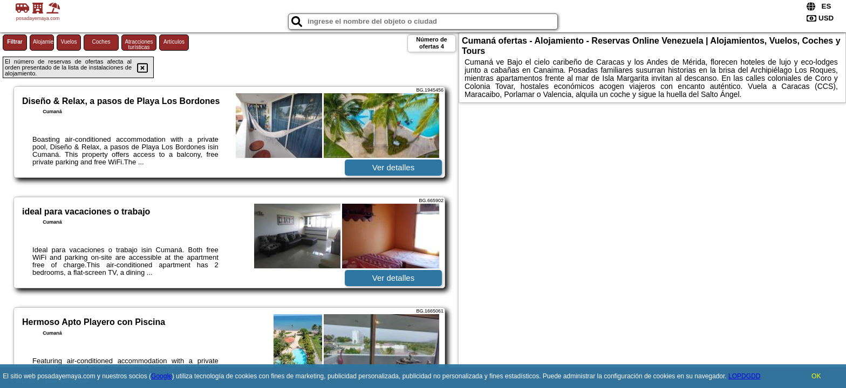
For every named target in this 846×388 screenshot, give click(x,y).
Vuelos (68, 42)
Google (161, 376)
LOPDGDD (744, 376)
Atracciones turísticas (139, 44)
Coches (101, 42)
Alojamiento (43, 42)
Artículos (174, 42)
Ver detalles (393, 167)
